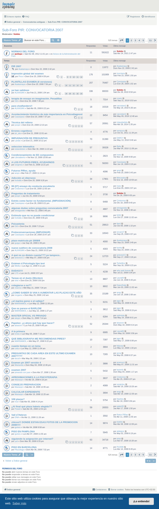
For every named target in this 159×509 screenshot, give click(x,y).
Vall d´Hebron (19, 415)
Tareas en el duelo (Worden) (27, 278)
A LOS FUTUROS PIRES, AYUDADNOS (32, 162)
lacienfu (120, 370)
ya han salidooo (20, 90)
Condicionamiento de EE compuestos (32, 155)
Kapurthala (121, 285)
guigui (17, 243)
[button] (121, 40)
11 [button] (150, 40)
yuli (16, 441)
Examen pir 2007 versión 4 (26, 362)
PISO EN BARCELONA (24, 447)
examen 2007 (18, 370)
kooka (119, 248)
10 (74, 77)
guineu (18, 427)
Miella (17, 266)
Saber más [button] (19, 503)
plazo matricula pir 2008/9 (25, 240)
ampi (17, 173)
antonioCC (19, 258)
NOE (119, 215)
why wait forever (124, 270)
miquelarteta (122, 122)
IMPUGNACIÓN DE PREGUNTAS (29, 138)
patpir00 (120, 406)
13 (77, 85)
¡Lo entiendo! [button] (141, 501)
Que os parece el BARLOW (26, 308)
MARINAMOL (21, 303)
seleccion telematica (22, 146)
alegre (17, 318)
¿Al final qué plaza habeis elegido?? (31, 406)
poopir (17, 125)
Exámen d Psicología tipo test (28, 263)
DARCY (120, 138)
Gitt (16, 101)
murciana (121, 73)
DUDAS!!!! (17, 270)
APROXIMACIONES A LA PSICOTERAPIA (34, 377)
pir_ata (18, 133)
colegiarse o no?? (21, 285)
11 (77, 77)
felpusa (120, 346)
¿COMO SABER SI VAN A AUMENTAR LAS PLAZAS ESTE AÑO (46, 292)
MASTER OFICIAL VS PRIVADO (28, 315)
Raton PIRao (122, 415)
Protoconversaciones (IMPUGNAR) (30, 232)
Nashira (120, 399)
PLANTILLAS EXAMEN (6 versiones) (31, 81)
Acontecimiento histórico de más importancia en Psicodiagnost (47, 114)
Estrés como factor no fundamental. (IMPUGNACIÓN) (41, 200)
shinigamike (20, 210)
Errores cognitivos (21, 131)
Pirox (21, 76)
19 (66, 94)
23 (81, 94)
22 (77, 94)
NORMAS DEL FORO (23, 51)
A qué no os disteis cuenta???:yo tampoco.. (36, 255)
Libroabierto (20, 157)
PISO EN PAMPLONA (23, 431)
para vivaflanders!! (21, 106)
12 (81, 77)
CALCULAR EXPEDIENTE (25, 392)
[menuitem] (25, 16)
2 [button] (131, 40)
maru (119, 155)
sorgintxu (19, 165)
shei (16, 280)
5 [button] (143, 40)
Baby (119, 146)
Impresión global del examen (27, 73)
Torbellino (121, 263)
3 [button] (135, 40)
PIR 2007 (16, 66)
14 (81, 85)
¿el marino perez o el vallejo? (27, 301)
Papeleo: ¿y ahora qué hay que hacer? (32, 323)
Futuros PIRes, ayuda (23, 170)
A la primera (18, 331)
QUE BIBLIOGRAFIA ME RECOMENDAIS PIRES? (38, 338)
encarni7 (120, 232)
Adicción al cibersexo (23, 178)
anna (119, 353)
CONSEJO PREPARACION (26, 384)
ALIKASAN (19, 93)
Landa (17, 141)
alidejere (120, 431)
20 (70, 94)
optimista (121, 315)
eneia (17, 334)
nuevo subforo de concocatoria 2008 (31, 248)
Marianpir (19, 380)
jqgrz (119, 301)
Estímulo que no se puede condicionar (33, 215)
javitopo (18, 54)
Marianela (19, 365)
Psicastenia (17, 223)
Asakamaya (24, 69)
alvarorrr (18, 325)
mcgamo (18, 295)
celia (17, 348)
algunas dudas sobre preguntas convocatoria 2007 (39, 208)
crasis (119, 98)
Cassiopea (121, 81)
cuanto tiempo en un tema (25, 346)
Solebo (17, 34)
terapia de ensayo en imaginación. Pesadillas (36, 98)
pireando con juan (22, 372)
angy (119, 292)
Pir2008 (120, 447)
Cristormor (19, 189)
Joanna (18, 288)
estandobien (20, 149)
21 (74, 94)
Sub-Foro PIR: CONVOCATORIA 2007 (32, 30)
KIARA (120, 422)
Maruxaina (121, 178)
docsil (17, 358)
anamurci (121, 362)
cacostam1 (121, 106)
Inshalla (18, 180)
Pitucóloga (19, 450)
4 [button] (139, 40)
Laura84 (120, 278)
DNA (17, 417)
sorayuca (121, 131)
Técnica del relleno (22, 122)
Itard (119, 223)
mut (16, 402)
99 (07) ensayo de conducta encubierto (33, 186)
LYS (16, 273)
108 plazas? (18, 399)
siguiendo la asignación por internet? (32, 438)
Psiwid (17, 409)
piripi (119, 438)
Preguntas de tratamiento (25, 193)
